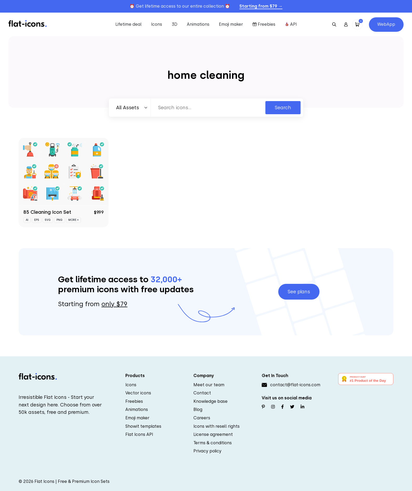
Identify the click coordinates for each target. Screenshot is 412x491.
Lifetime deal (128, 24)
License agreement (213, 434)
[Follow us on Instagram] (273, 406)
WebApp (386, 24)
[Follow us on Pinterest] (263, 406)
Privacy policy (207, 450)
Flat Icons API (139, 434)
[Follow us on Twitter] (292, 406)
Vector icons (138, 392)
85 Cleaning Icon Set (47, 212)
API (291, 24)
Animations (198, 24)
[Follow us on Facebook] (282, 406)
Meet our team (208, 384)
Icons (156, 24)
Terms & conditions (212, 442)
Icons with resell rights (216, 426)
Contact (202, 392)
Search (283, 107)
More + (73, 220)
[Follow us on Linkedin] (302, 406)
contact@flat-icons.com (295, 384)
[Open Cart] (357, 24)
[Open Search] (334, 24)
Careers (201, 417)
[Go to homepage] (27, 23)
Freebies (264, 24)
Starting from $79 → (260, 6)
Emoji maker (231, 24)
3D (174, 24)
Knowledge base (210, 401)
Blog (197, 409)
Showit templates (143, 426)
